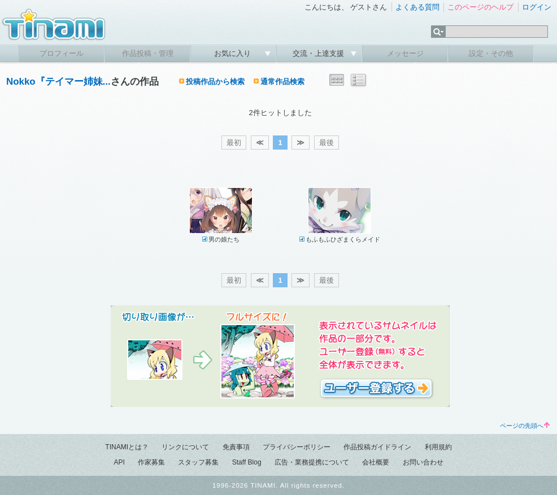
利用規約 (438, 447)
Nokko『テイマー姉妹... (58, 81)
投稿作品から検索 (215, 81)
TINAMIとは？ (127, 447)
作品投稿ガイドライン (377, 447)
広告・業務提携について (312, 462)
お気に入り (233, 53)
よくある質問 (417, 7)
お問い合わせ (423, 462)
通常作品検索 (282, 81)
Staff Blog (247, 462)
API (119, 462)
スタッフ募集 (198, 462)
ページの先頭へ (525, 425)
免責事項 (236, 447)
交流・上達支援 (319, 53)
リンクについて (185, 447)
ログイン (536, 7)
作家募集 (151, 462)
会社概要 (375, 462)
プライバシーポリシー (296, 447)
